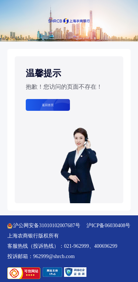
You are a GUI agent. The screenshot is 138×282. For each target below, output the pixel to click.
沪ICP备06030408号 (108, 225)
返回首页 (48, 105)
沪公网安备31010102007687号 (43, 225)
